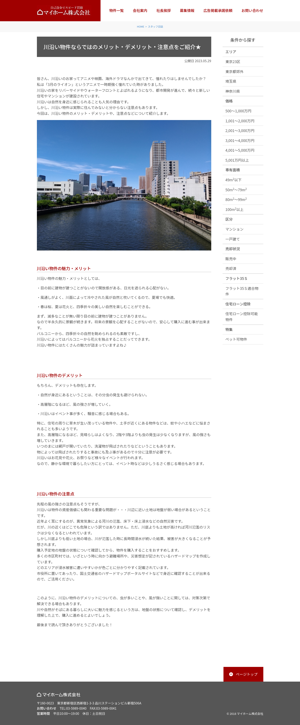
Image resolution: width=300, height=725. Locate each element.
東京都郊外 (235, 71)
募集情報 (187, 10)
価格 (229, 101)
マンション (235, 229)
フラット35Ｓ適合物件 (242, 291)
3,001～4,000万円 (240, 140)
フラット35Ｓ (237, 278)
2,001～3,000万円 (240, 130)
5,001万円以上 (237, 160)
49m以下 (234, 179)
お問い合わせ (252, 10)
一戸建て (233, 239)
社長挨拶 (163, 10)
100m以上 (235, 209)
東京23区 (233, 61)
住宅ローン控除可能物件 (242, 316)
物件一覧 (116, 10)
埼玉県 (231, 81)
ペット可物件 (236, 339)
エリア (231, 51)
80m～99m (236, 199)
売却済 (231, 268)
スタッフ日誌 (155, 26)
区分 (229, 219)
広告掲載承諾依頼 (217, 10)
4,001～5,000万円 (240, 150)
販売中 (231, 258)
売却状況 (233, 248)
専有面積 (233, 169)
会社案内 (140, 10)
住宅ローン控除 (238, 304)
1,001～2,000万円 (240, 120)
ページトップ (247, 674)
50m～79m (236, 189)
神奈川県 (233, 91)
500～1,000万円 (239, 110)
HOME (140, 26)
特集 (229, 329)
